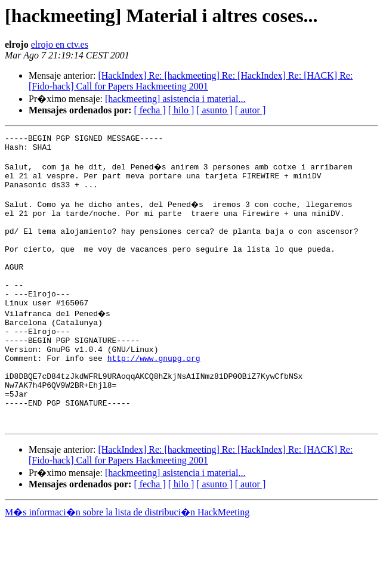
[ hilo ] (181, 110)
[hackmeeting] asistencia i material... (175, 99)
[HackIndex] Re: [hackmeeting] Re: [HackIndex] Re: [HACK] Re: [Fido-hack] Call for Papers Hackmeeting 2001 (191, 80)
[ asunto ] (214, 110)
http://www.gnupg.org (153, 397)
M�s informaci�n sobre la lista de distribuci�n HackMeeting (127, 564)
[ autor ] (250, 110)
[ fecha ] (149, 110)
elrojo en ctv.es (59, 44)
